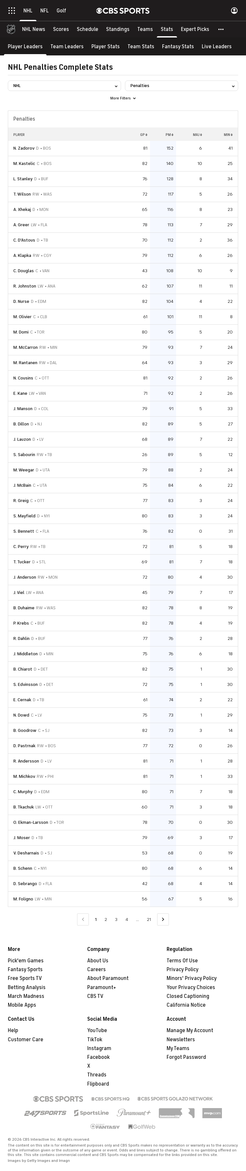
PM (169, 134)
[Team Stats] (141, 46)
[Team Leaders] (67, 46)
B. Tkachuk (23, 807)
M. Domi (21, 332)
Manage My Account (190, 1030)
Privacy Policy (182, 969)
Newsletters (181, 1039)
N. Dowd (21, 715)
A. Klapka (22, 255)
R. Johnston (24, 286)
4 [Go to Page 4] (126, 919)
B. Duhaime (23, 608)
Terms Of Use (182, 960)
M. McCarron (25, 347)
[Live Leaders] (217, 46)
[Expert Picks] (195, 29)
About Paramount (108, 978)
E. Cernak (22, 700)
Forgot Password (186, 1057)
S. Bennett (23, 531)
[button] (221, 29)
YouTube (97, 1030)
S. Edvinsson (25, 684)
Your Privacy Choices (191, 987)
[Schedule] (87, 29)
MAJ (197, 134)
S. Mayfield (24, 516)
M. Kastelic (24, 163)
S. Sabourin (24, 454)
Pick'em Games (26, 960)
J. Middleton (25, 654)
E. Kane (20, 393)
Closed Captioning (188, 996)
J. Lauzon (22, 439)
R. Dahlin (21, 638)
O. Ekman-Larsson (30, 822)
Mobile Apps (22, 1005)
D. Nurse (21, 301)
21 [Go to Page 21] (149, 919)
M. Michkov (24, 776)
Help (13, 1030)
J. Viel (18, 592)
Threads (96, 1075)
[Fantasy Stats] (178, 46)
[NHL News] (33, 29)
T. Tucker (22, 562)
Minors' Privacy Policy (192, 978)
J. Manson (23, 408)
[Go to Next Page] (163, 919)
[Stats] (167, 29)
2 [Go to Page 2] (105, 919)
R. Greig (21, 500)
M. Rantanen (25, 362)
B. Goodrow (24, 730)
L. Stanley (23, 179)
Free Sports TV (25, 978)
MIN (228, 134)
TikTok (94, 1039)
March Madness (26, 996)
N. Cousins (23, 378)
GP (143, 134)
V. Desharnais (26, 853)
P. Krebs (21, 623)
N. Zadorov (23, 148)
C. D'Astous (24, 240)
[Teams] (145, 29)
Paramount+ (101, 987)
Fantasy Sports (25, 969)
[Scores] (61, 29)
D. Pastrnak (24, 746)
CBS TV (95, 996)
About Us (97, 960)
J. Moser (21, 837)
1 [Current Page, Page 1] (96, 919)
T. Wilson (22, 194)
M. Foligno (23, 899)
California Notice (186, 1005)
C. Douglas (23, 271)
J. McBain (22, 485)
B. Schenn (22, 868)
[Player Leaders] (25, 46)
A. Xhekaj (22, 209)
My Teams (178, 1048)
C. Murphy (23, 791)
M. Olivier (22, 316)
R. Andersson (26, 761)
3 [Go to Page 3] (116, 919)
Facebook (98, 1057)
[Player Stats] (106, 46)
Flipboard (98, 1084)
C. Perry (21, 546)
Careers (96, 969)
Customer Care (25, 1039)
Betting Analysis (27, 987)
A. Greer (21, 225)
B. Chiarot (22, 669)
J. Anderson (24, 577)
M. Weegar (23, 470)
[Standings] (117, 29)
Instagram (99, 1048)
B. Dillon (21, 424)
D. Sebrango (25, 883)
